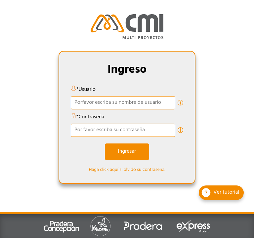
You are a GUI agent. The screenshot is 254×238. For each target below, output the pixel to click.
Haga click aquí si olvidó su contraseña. (127, 170)
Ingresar (127, 152)
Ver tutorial (220, 193)
